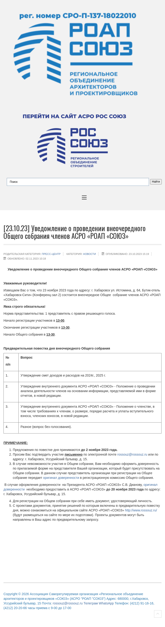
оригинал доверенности (61, 478)
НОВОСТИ (89, 254)
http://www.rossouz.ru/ (141, 510)
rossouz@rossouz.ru (132, 454)
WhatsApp (106, 603)
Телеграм (91, 603)
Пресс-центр (51, 254)
